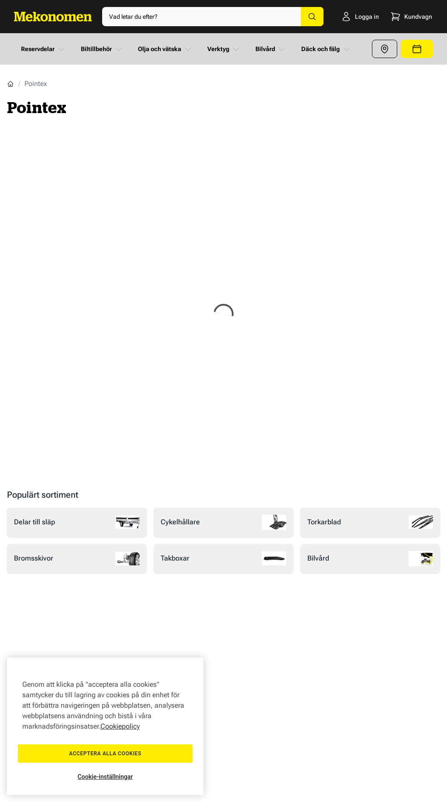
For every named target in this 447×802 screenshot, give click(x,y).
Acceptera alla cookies (105, 753)
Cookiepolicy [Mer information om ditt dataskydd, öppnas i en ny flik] (120, 726)
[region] (105, 726)
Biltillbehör (102, 49)
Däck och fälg (326, 49)
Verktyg (224, 49)
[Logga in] (348, 16)
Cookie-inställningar (105, 776)
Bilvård (271, 49)
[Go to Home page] (53, 16)
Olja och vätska (165, 49)
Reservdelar (44, 49)
